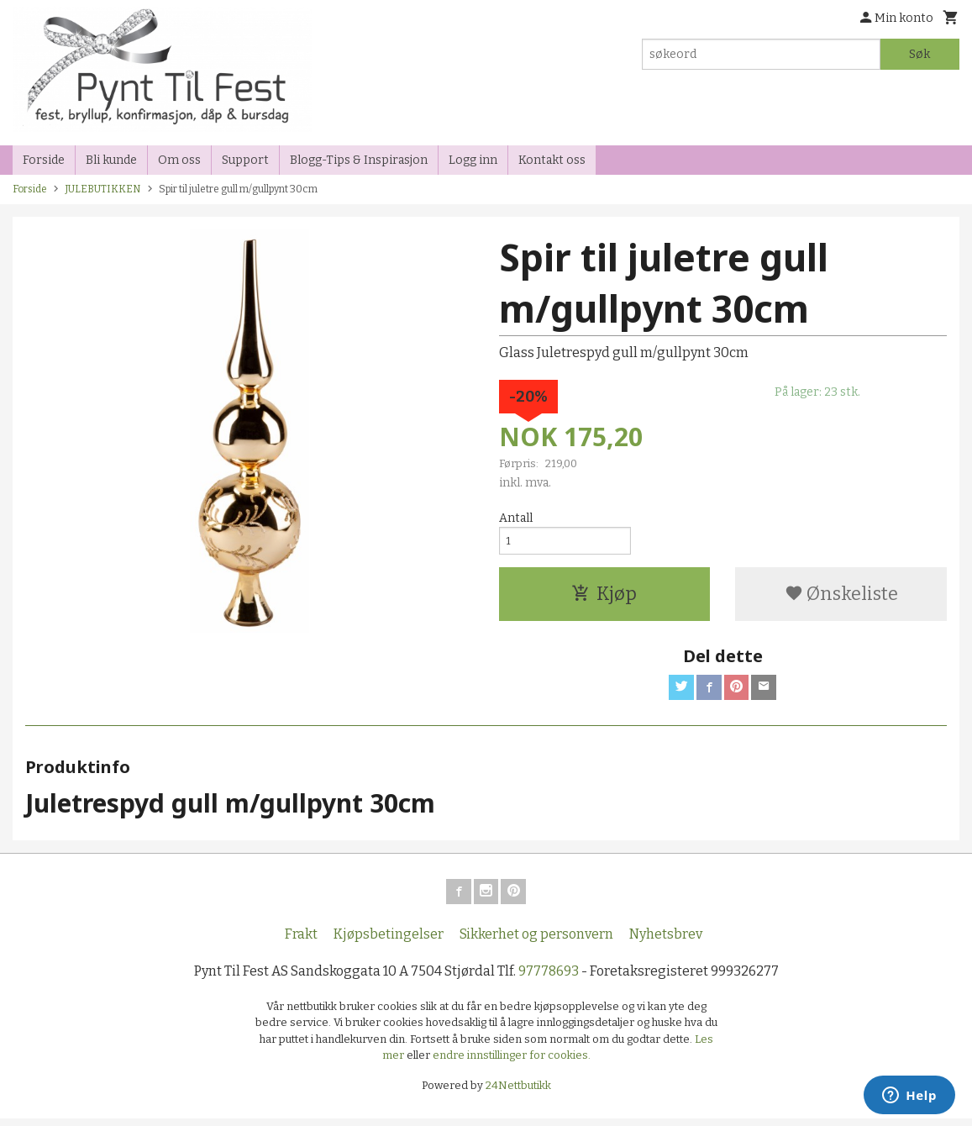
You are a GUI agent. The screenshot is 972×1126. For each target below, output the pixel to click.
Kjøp (604, 598)
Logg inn (473, 160)
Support (245, 160)
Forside (44, 160)
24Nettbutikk (518, 1093)
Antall (516, 518)
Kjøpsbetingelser (389, 942)
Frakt (301, 942)
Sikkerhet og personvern (536, 942)
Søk (919, 54)
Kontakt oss (552, 160)
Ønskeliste (841, 598)
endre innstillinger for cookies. (512, 1062)
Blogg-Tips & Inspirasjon (359, 160)
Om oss (179, 160)
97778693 (548, 979)
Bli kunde (111, 160)
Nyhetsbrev (665, 942)
